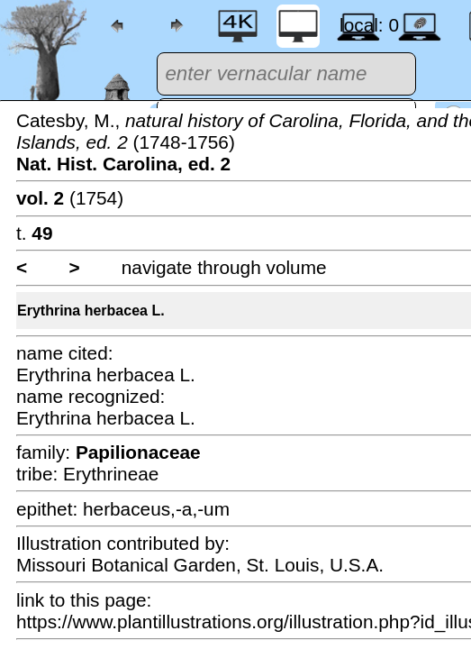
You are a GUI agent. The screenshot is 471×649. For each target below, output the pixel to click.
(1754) (69, 197)
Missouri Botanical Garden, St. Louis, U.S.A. (200, 564)
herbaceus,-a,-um (156, 508)
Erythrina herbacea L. (91, 310)
